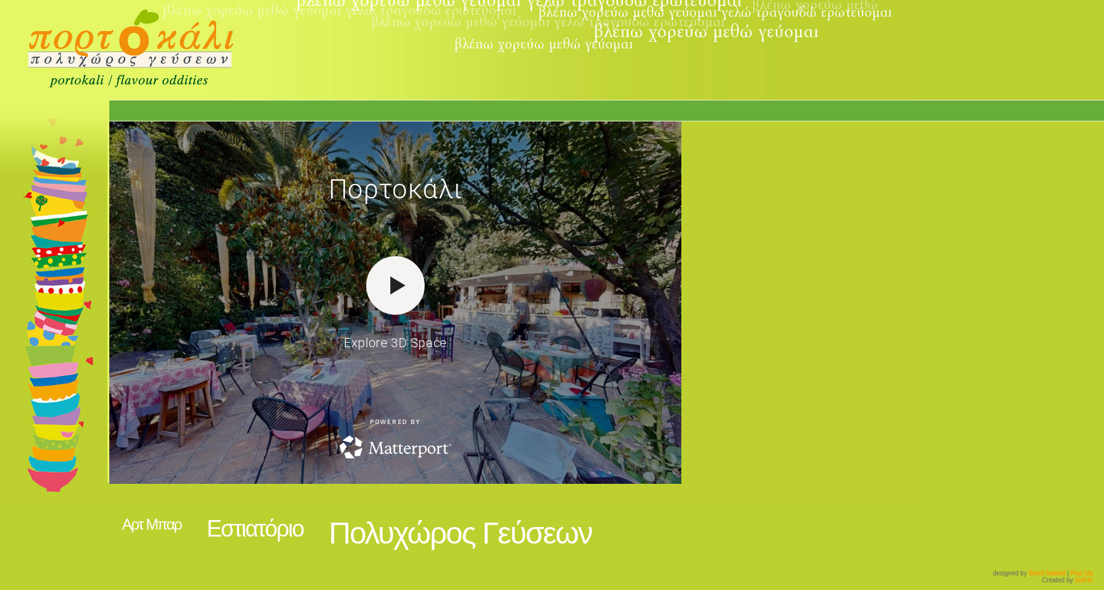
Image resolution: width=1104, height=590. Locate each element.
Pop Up (1082, 573)
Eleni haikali (1047, 573)
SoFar (1084, 580)
